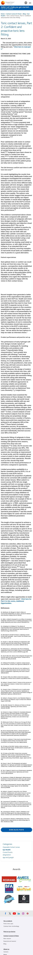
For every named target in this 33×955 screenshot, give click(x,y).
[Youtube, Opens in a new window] (14, 914)
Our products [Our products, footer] (8, 921)
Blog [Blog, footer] (5, 944)
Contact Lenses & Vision (13, 14)
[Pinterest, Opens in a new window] (27, 914)
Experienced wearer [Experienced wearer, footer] (10, 941)
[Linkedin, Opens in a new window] (19, 914)
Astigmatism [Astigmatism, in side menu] (7, 855)
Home (3, 14)
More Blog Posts (16, 829)
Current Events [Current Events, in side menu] (7, 852)
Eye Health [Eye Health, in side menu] (6, 849)
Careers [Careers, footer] (6, 952)
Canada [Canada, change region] (26, 2)
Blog (24, 14)
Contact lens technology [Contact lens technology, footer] (11, 926)
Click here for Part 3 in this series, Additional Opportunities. (16, 601)
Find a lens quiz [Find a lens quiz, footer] (8, 923)
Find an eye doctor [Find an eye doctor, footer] (9, 931)
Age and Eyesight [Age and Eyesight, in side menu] (8, 857)
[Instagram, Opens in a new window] (23, 914)
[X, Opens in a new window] (10, 914)
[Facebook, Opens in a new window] (5, 914)
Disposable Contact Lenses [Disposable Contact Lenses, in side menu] (11, 847)
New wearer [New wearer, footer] (7, 938)
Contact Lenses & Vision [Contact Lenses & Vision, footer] (11, 936)
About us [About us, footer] (6, 949)
